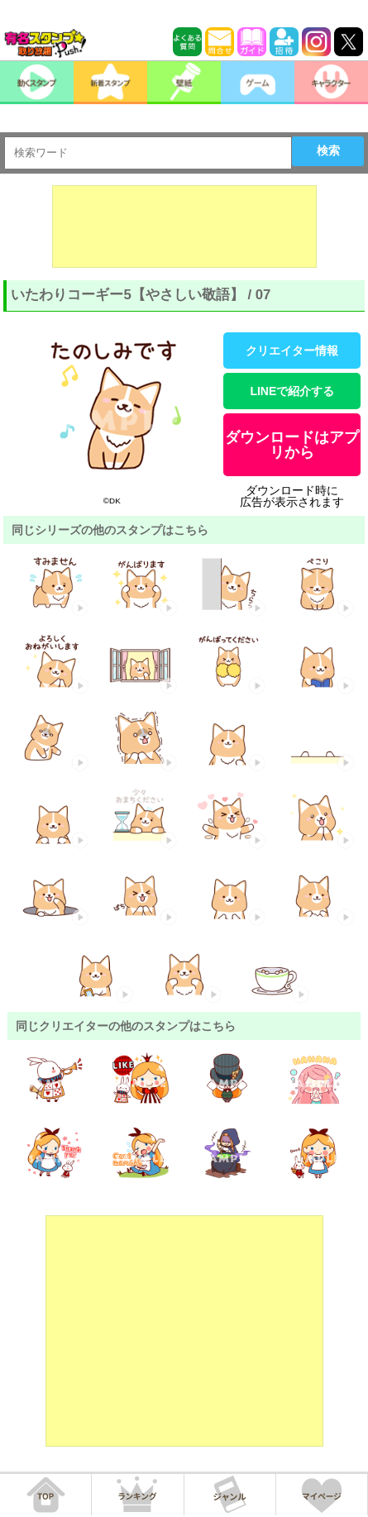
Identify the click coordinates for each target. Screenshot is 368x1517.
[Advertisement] (184, 226)
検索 (328, 150)
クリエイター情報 (292, 350)
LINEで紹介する (292, 391)
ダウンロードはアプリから (292, 444)
